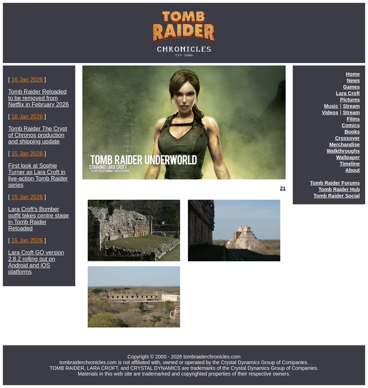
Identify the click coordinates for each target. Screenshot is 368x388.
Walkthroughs (343, 151)
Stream (351, 106)
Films (353, 119)
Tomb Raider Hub (339, 189)
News (353, 80)
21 (283, 188)
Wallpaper (348, 157)
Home (353, 74)
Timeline (349, 164)
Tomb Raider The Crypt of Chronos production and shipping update (37, 135)
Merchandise (344, 144)
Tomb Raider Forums (335, 183)
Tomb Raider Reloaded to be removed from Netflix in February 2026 (38, 98)
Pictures (350, 100)
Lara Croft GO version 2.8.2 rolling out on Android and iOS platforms (36, 262)
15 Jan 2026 (27, 154)
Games (351, 87)
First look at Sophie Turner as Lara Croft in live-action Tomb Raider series (38, 175)
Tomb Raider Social (336, 196)
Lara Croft (348, 93)
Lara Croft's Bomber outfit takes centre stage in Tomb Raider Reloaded (38, 218)
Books (352, 132)
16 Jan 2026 (27, 80)
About (353, 170)
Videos (330, 112)
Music (331, 106)
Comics (351, 125)
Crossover (347, 138)
